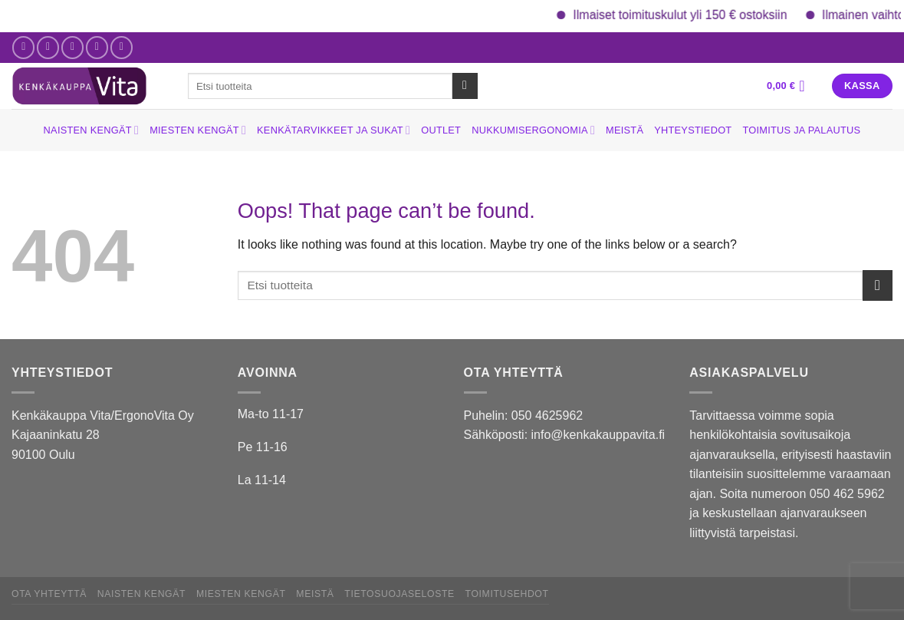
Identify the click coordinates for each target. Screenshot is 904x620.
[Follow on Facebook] (23, 47)
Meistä (624, 130)
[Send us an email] (72, 47)
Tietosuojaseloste (399, 594)
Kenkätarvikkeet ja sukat (333, 130)
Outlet (441, 130)
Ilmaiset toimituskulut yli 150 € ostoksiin (689, 14)
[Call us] (97, 47)
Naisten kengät (92, 130)
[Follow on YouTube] (121, 47)
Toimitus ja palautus (801, 130)
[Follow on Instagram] (48, 47)
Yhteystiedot (692, 130)
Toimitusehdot (507, 594)
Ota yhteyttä (49, 594)
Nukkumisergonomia (533, 130)
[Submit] (465, 86)
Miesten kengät (198, 130)
